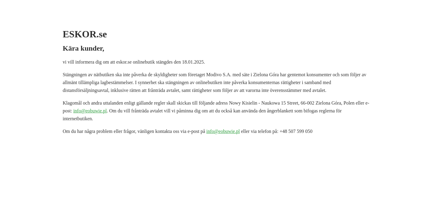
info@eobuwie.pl (90, 110)
